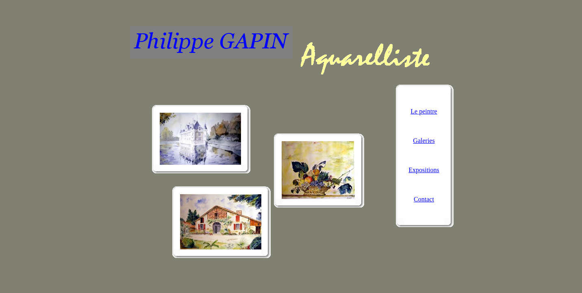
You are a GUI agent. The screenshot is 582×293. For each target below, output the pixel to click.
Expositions (423, 169)
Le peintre (423, 111)
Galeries (423, 140)
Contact (424, 199)
